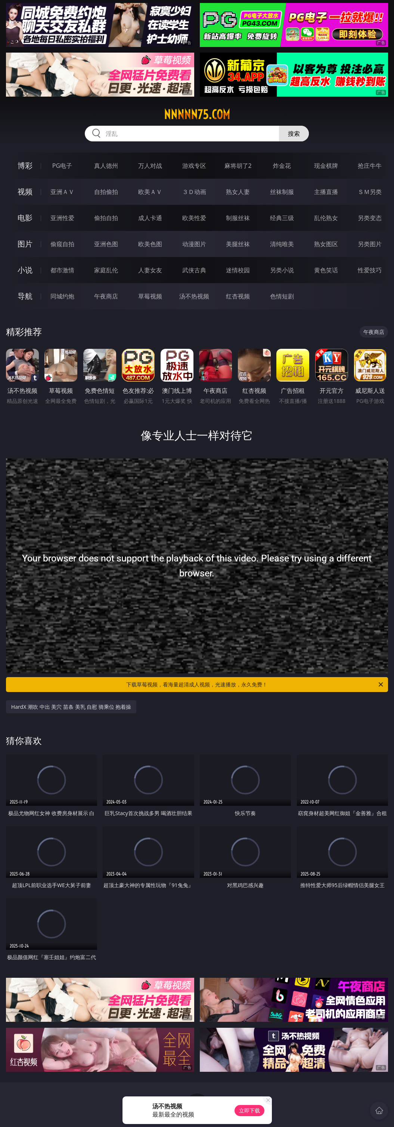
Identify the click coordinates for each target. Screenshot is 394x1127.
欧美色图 (150, 244)
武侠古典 (194, 270)
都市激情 (62, 270)
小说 (25, 270)
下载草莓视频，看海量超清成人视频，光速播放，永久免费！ (255, 684)
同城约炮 (62, 296)
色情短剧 (282, 296)
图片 (25, 244)
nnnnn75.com (197, 114)
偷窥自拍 (62, 244)
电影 (25, 218)
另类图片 (370, 244)
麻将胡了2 (238, 166)
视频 (25, 192)
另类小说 (282, 270)
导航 (25, 296)
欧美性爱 (194, 218)
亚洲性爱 (62, 218)
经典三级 (282, 218)
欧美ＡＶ (150, 192)
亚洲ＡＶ (62, 192)
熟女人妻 (238, 192)
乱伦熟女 (326, 218)
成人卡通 (150, 218)
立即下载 (249, 1110)
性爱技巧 (370, 270)
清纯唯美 (282, 244)
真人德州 (106, 166)
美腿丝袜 (238, 244)
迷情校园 (238, 270)
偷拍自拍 (106, 218)
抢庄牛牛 (370, 166)
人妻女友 (150, 270)
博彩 (25, 165)
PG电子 (62, 166)
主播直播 (326, 192)
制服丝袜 (238, 218)
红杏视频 (238, 296)
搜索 (294, 133)
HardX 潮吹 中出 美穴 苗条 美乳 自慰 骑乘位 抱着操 (71, 706)
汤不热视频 (194, 296)
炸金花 (282, 166)
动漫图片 (194, 244)
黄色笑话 (326, 270)
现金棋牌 (326, 166)
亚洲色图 (106, 244)
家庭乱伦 (106, 270)
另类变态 (370, 218)
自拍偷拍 (106, 192)
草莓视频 (150, 296)
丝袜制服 (282, 192)
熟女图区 (326, 244)
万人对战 (150, 166)
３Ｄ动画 (194, 192)
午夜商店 (106, 296)
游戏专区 (194, 166)
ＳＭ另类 (370, 192)
